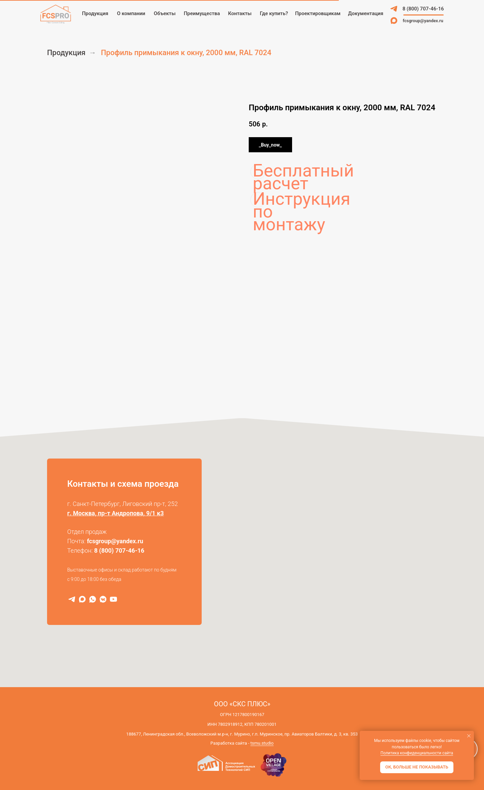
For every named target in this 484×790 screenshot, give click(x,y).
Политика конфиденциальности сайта (416, 753)
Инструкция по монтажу (259, 199)
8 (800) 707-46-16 (119, 550)
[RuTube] (113, 599)
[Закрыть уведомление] (469, 736)
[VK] (103, 599)
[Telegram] (72, 599)
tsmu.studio (262, 743)
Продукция (66, 52)
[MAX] (82, 599)
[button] (317, 13)
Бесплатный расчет (259, 171)
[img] (394, 9)
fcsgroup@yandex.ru (115, 541)
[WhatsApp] (92, 599)
